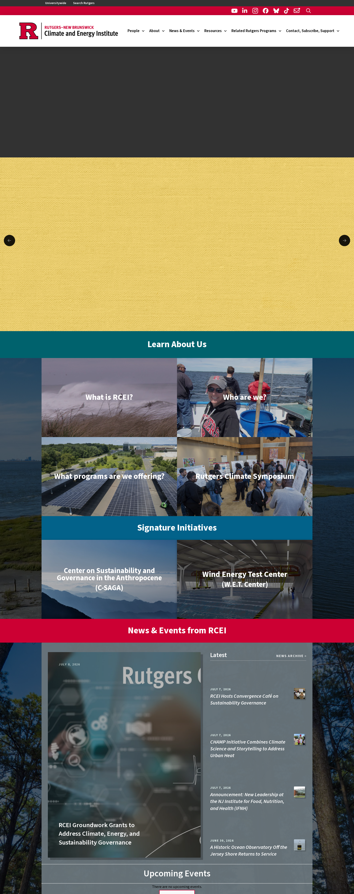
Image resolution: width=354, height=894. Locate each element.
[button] (308, 11)
